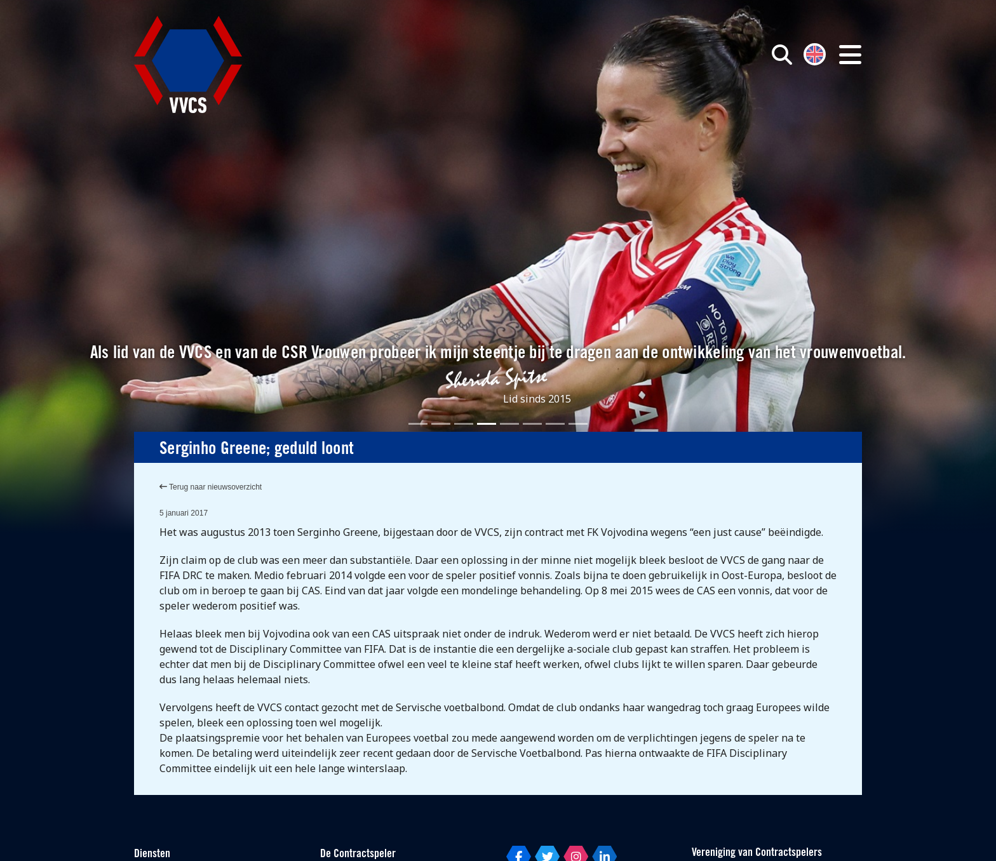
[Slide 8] (578, 424)
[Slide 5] (509, 424)
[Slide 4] (486, 424)
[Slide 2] (440, 424)
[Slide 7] (555, 424)
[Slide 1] (417, 424)
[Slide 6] (532, 424)
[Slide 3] (463, 424)
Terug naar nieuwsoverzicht (210, 487)
